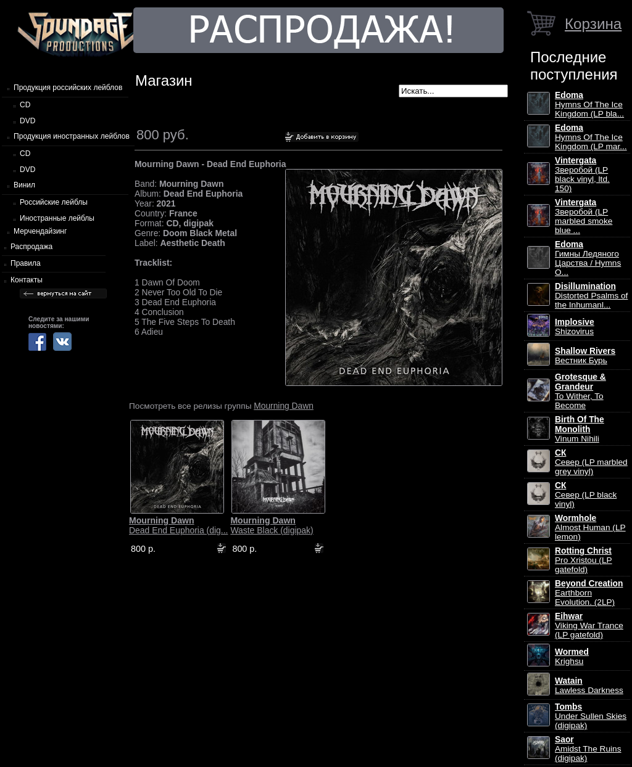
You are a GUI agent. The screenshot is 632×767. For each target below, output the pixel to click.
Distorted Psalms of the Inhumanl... (591, 296)
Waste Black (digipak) (271, 525)
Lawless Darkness (589, 685)
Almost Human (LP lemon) (590, 527)
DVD (27, 121)
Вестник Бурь (585, 356)
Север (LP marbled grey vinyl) (591, 462)
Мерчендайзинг (40, 231)
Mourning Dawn (284, 406)
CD (25, 104)
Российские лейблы (54, 202)
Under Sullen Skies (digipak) (590, 716)
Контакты (26, 280)
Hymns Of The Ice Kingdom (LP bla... (589, 104)
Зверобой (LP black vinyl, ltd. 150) (582, 174)
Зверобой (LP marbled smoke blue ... (583, 216)
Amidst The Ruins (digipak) (588, 749)
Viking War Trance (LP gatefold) (589, 625)
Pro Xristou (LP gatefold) (583, 560)
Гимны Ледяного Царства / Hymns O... (588, 258)
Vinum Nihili (579, 429)
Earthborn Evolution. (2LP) (589, 593)
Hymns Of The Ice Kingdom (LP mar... (591, 137)
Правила (25, 263)
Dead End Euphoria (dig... (178, 525)
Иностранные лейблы (57, 218)
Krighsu (572, 656)
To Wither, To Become (580, 391)
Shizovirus (574, 327)
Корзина (593, 23)
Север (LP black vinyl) (586, 495)
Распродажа (31, 246)
